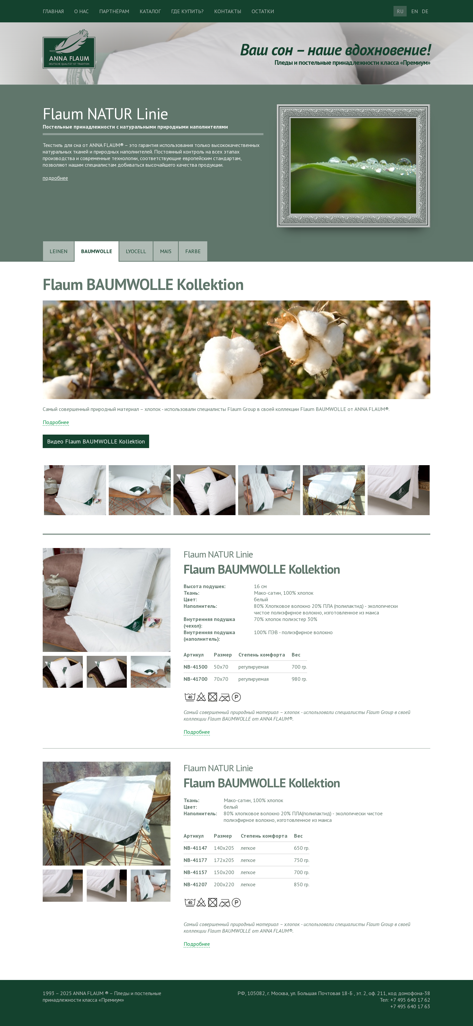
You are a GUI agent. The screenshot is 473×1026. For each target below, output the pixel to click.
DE (425, 11)
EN (414, 11)
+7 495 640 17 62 (410, 999)
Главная (53, 11)
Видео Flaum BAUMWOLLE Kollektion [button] (96, 441)
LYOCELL (136, 251)
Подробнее (56, 422)
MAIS (165, 251)
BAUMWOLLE (96, 251)
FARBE (193, 251)
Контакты (227, 11)
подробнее (55, 178)
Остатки (263, 11)
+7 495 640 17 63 (410, 1006)
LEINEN (58, 251)
